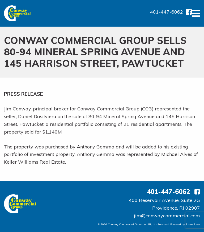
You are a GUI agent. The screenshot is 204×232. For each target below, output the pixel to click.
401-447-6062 (166, 12)
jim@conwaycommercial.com (167, 216)
